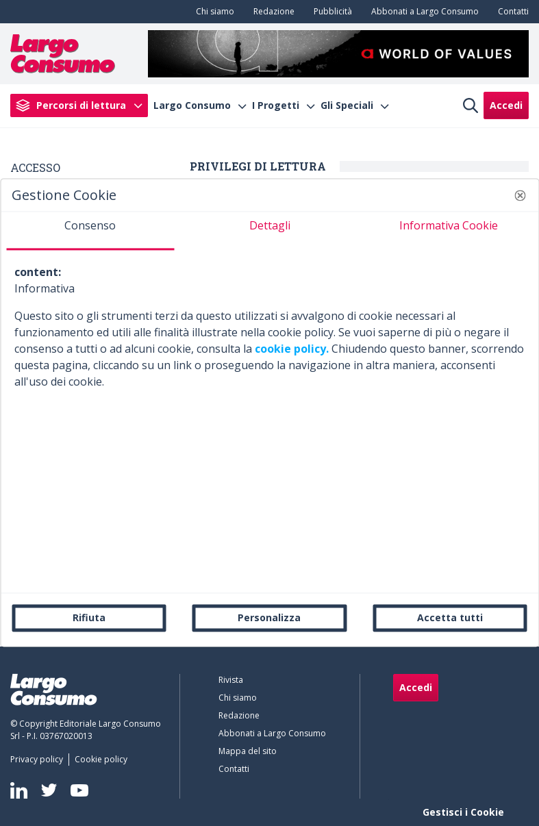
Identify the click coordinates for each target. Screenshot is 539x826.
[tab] (90, 231)
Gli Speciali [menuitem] (347, 105)
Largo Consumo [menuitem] (192, 105)
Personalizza (269, 617)
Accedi (506, 105)
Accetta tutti (450, 617)
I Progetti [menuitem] (275, 105)
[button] (520, 195)
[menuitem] (212, 11)
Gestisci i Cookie (463, 811)
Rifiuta (89, 617)
